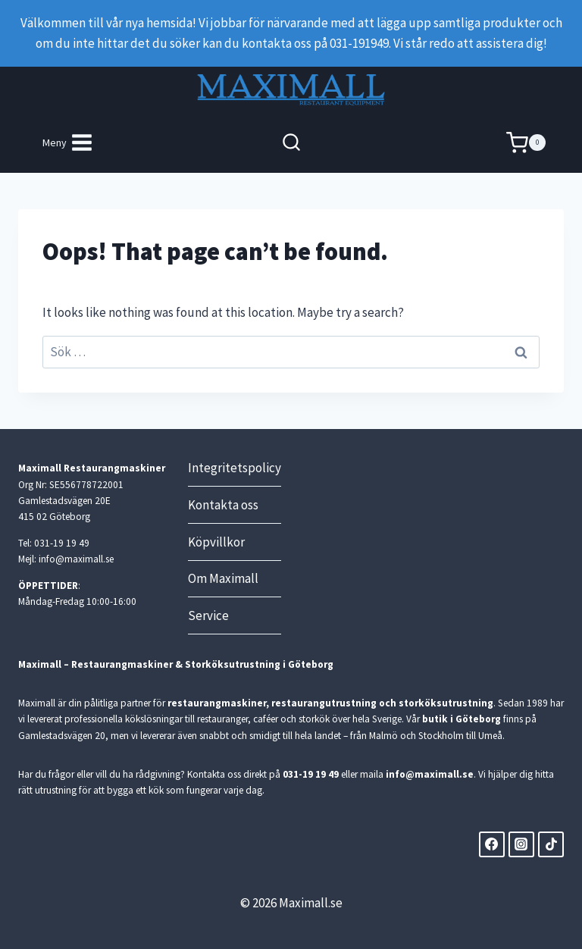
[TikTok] (551, 844)
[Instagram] (521, 844)
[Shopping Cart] (526, 143)
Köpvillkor (216, 542)
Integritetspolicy (234, 467)
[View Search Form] (291, 143)
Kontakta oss (223, 504)
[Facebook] (492, 844)
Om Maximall (223, 578)
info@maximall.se (430, 774)
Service (208, 615)
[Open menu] (68, 142)
